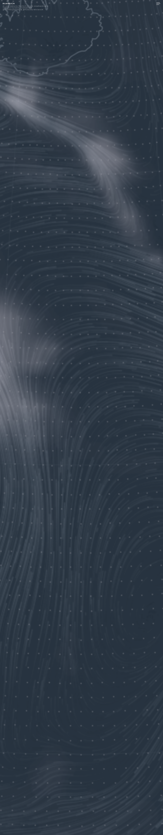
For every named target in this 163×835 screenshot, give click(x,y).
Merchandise (144, 4)
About (116, 4)
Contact (128, 4)
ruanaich (9, 3)
